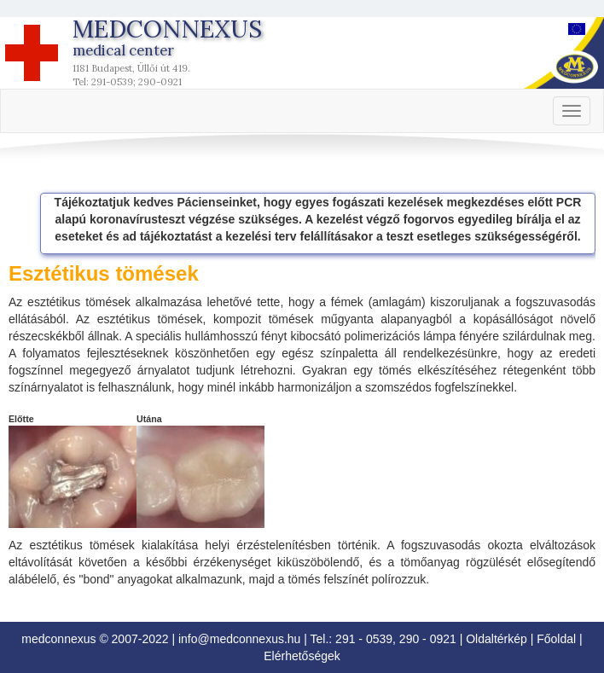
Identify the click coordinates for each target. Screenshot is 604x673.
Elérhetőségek (302, 656)
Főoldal (556, 639)
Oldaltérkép (496, 639)
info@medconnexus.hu (239, 639)
